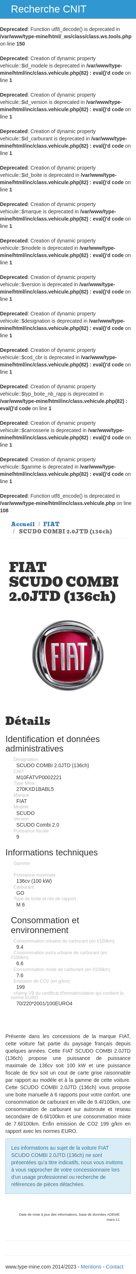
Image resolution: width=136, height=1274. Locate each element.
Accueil (23, 524)
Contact (114, 1267)
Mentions (91, 1267)
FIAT (51, 524)
